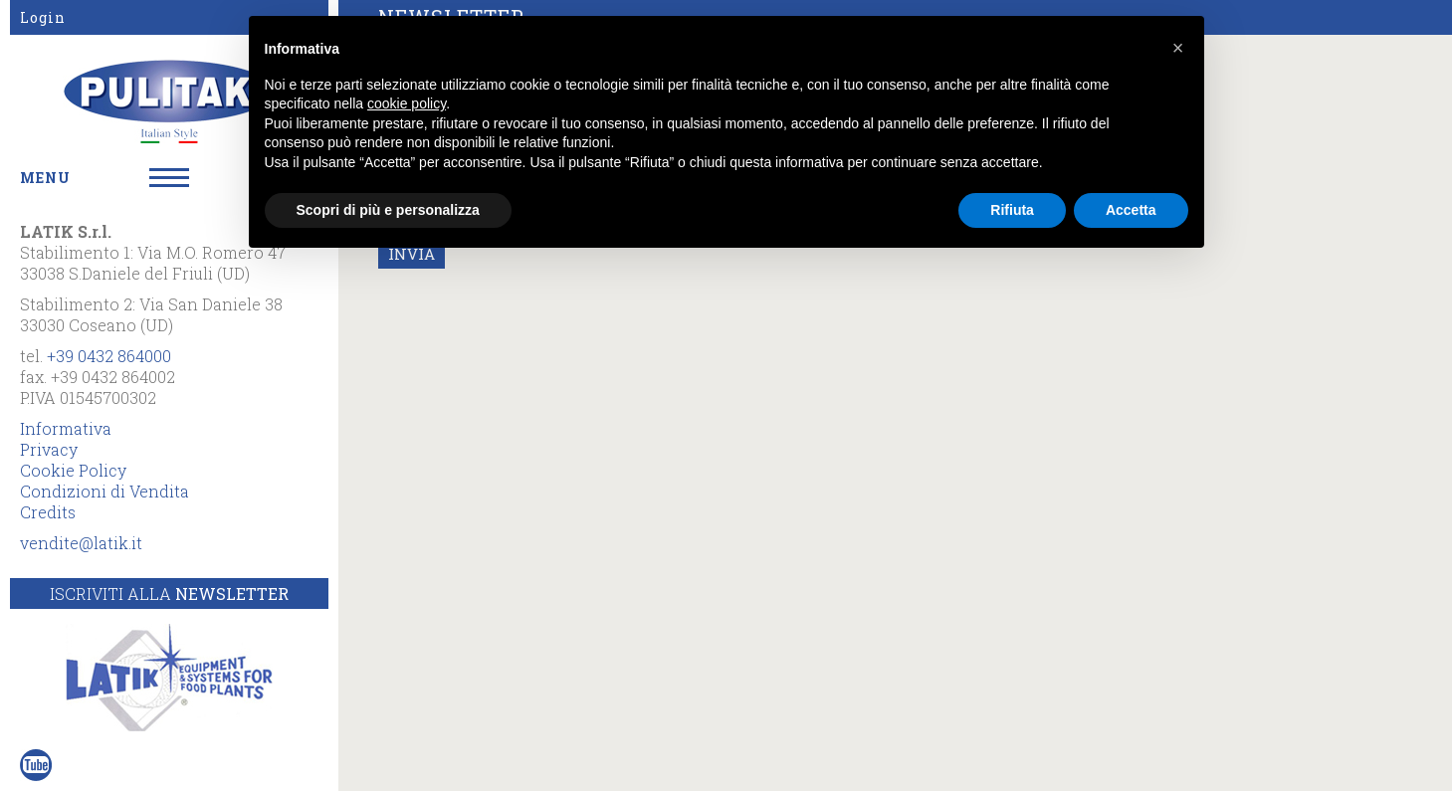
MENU (45, 177)
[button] (1178, 48)
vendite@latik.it (81, 542)
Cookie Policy (73, 470)
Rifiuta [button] (1012, 210)
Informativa (65, 428)
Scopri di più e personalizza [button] (388, 210)
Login (43, 17)
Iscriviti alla (169, 593)
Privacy (49, 449)
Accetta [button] (1131, 210)
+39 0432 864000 (109, 355)
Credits (48, 511)
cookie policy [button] (406, 103)
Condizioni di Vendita (104, 491)
